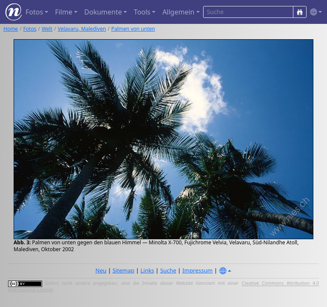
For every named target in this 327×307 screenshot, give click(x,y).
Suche (168, 270)
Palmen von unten (133, 28)
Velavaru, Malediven (82, 28)
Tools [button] (142, 12)
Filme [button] (63, 12)
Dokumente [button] (103, 12)
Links (147, 270)
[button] (314, 12)
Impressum (197, 270)
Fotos (30, 28)
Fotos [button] (34, 12)
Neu (100, 270)
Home (10, 28)
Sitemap (123, 270)
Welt (47, 28)
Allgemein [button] (178, 12)
